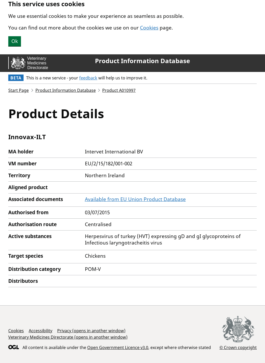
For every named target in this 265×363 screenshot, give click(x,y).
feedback (88, 78)
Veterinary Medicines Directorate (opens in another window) (68, 337)
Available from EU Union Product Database (135, 199)
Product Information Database (142, 61)
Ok (14, 41)
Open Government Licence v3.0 (117, 347)
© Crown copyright (238, 347)
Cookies (149, 27)
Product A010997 (119, 90)
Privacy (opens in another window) (91, 331)
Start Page (18, 90)
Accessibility (40, 331)
